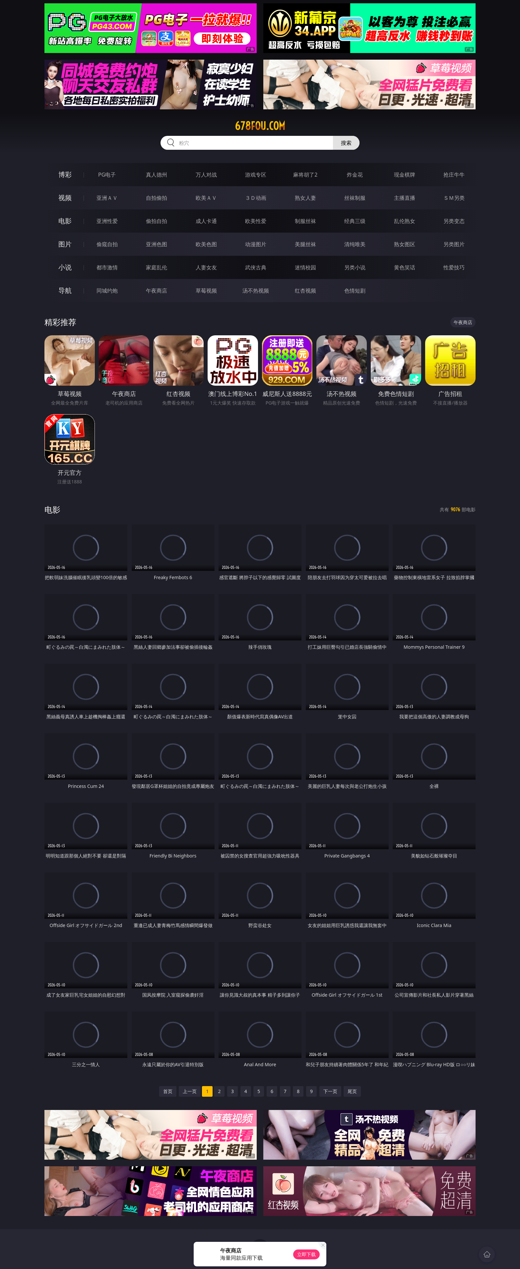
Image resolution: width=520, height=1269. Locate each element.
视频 (65, 197)
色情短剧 (354, 290)
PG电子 (107, 174)
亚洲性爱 (107, 221)
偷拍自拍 (156, 221)
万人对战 (206, 174)
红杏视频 (305, 290)
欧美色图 (206, 244)
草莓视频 (206, 290)
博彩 (65, 174)
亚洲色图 (156, 244)
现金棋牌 (404, 174)
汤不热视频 (255, 290)
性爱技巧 (454, 267)
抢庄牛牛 (454, 174)
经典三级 (354, 221)
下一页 (330, 1091)
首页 (167, 1091)
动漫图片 (255, 244)
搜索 (346, 142)
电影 (65, 220)
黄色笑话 (404, 267)
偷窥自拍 (107, 244)
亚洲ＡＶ (107, 197)
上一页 (190, 1091)
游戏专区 (255, 174)
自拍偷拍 (156, 197)
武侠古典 (255, 267)
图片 (65, 244)
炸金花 (355, 174)
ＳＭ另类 (454, 197)
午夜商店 (156, 290)
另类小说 (354, 267)
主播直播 (404, 197)
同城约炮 (107, 290)
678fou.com (260, 126)
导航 (65, 290)
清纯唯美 (354, 244)
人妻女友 (206, 267)
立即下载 (306, 1254)
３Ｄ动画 (255, 197)
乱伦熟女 (404, 221)
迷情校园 (305, 267)
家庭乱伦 (156, 267)
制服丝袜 (305, 221)
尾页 (352, 1091)
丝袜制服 (354, 197)
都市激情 (107, 267)
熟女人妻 (305, 197)
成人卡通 (206, 221)
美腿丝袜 (305, 244)
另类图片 (454, 244)
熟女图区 (404, 244)
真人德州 (156, 174)
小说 (65, 267)
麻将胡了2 (305, 174)
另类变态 (454, 221)
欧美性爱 (255, 221)
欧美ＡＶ (206, 197)
